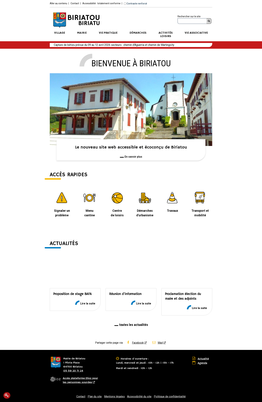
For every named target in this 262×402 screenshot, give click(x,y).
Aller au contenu (58, 3)
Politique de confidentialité (170, 396)
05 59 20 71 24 (73, 371)
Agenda (202, 363)
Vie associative (196, 33)
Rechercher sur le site (189, 16)
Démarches (137, 33)
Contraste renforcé (137, 3)
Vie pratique (108, 33)
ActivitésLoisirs (166, 34)
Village (59, 33)
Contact (75, 3)
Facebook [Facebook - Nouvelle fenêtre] (135, 342)
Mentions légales (114, 396)
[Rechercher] (208, 21)
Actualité (203, 359)
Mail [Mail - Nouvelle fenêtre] (157, 342)
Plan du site (95, 396)
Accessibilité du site (139, 396)
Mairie (82, 33)
